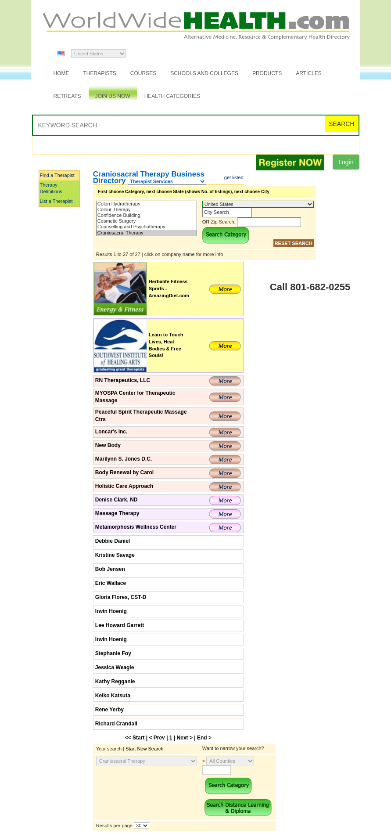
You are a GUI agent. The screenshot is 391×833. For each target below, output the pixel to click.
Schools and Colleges (204, 73)
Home (61, 73)
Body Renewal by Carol (124, 472)
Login (345, 162)
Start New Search (144, 748)
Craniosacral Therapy (147, 233)
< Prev (157, 738)
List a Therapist (56, 201)
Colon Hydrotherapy (147, 204)
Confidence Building (147, 215)
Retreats (67, 96)
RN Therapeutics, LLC (122, 380)
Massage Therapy (117, 513)
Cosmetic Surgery (147, 221)
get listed (234, 177)
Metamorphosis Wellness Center (135, 527)
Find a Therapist (57, 175)
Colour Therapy (147, 210)
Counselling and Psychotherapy (147, 227)
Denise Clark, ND (116, 500)
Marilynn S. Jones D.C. (123, 459)
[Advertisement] (82, 339)
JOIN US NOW (112, 96)
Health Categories (172, 96)
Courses (143, 73)
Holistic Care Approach (124, 486)
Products (267, 73)
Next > (185, 738)
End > (204, 738)
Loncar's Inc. (111, 432)
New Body (108, 445)
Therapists (99, 73)
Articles (308, 73)
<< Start (135, 738)
